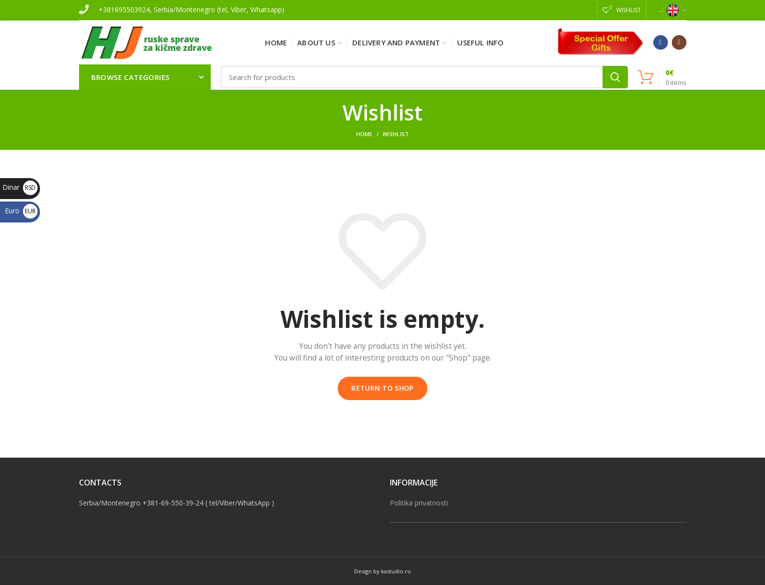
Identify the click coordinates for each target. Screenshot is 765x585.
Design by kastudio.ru (382, 571)
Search (615, 77)
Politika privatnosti (419, 502)
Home (364, 134)
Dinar (20, 187)
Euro (21, 210)
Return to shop (382, 388)
